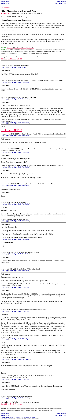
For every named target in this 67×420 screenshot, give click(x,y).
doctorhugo (25, 65)
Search (8, 3)
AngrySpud (25, 184)
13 (1, 252)
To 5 (19, 254)
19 (1, 376)
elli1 (24, 357)
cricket (25, 237)
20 (1, 396)
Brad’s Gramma (27, 134)
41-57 (14, 59)
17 (1, 335)
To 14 (19, 359)
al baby (25, 252)
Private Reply (13, 67)
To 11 (19, 339)
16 (1, 309)
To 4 (19, 221)
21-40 (10, 59)
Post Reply (5, 67)
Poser (24, 269)
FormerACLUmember (29, 97)
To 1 (19, 82)
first (2, 59)
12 (1, 237)
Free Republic (5, 1)
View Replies (22, 67)
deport (25, 309)
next (18, 59)
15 (1, 284)
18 (1, 357)
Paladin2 (25, 80)
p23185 (24, 119)
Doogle (25, 376)
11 (1, 219)
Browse (3, 3)
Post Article (62, 3)
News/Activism (61, 1)
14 (1, 269)
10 (1, 202)
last (21, 59)
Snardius (25, 284)
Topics (56, 3)
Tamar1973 (25, 165)
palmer (24, 149)
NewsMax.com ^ (5, 13)
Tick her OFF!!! (11, 130)
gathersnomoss (27, 396)
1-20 (5, 59)
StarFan (25, 219)
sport (24, 202)
